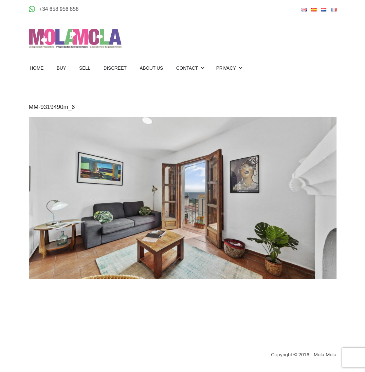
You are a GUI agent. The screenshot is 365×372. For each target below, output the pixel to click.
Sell (84, 68)
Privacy (226, 68)
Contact (187, 68)
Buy (61, 68)
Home (37, 68)
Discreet (115, 68)
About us (151, 68)
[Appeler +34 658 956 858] (54, 9)
